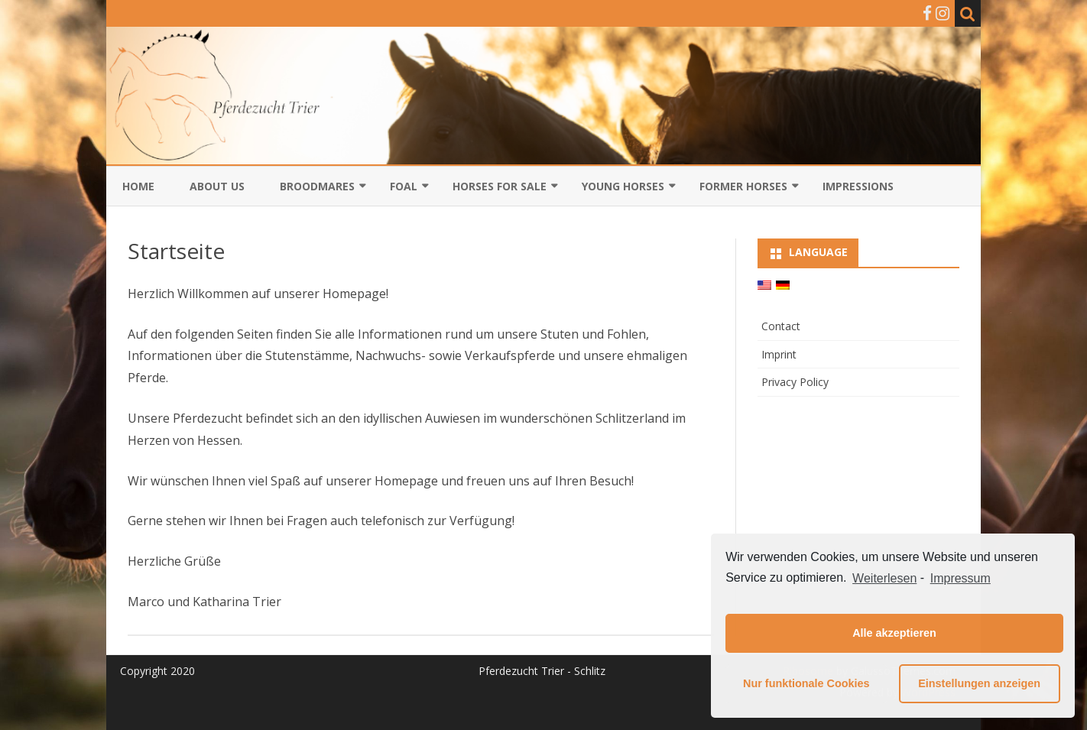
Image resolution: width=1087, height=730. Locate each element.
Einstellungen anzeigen (979, 683)
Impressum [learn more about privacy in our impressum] (960, 578)
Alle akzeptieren (894, 633)
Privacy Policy (795, 382)
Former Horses (743, 186)
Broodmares (317, 186)
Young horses (623, 186)
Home (138, 186)
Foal (403, 186)
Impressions (858, 186)
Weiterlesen (884, 578)
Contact (780, 326)
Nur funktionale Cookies (806, 683)
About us (217, 186)
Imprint (779, 354)
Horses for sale (500, 186)
